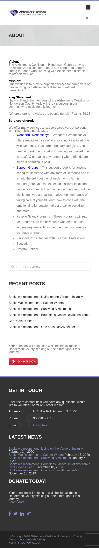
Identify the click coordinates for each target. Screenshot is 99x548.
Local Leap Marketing (32, 539)
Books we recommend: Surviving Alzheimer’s (40, 308)
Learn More (17, 502)
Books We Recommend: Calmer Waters (36, 302)
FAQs (21, 542)
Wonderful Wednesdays (33, 135)
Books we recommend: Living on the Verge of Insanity (46, 296)
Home (12, 542)
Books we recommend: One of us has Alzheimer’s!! (44, 327)
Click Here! (40, 425)
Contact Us (34, 542)
